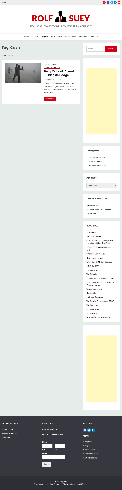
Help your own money (94, 258)
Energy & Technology (97, 157)
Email (45, 453)
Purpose (45, 36)
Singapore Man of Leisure (96, 254)
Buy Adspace (91, 313)
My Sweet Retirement (94, 297)
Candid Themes (82, 484)
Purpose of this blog (9, 433)
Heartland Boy (91, 293)
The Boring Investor (94, 274)
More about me (7, 429)
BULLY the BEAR (92, 266)
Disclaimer (83, 36)
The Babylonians (92, 305)
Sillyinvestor (91, 232)
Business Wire (70, 36)
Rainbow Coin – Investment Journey (100, 278)
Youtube (119, 2)
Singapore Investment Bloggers (98, 209)
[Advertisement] (101, 101)
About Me (35, 36)
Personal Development (52, 67)
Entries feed (90, 450)
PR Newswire (56, 36)
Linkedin (115, 2)
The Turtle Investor (93, 236)
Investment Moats (93, 270)
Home (4, 2)
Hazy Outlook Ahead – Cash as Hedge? (59, 73)
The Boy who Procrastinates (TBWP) (100, 301)
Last (56, 449)
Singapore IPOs (92, 309)
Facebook (108, 2)
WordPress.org (91, 458)
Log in (87, 446)
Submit (47, 464)
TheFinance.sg (92, 205)
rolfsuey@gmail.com (50, 429)
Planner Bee (91, 213)
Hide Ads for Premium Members (99, 317)
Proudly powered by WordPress (46, 484)
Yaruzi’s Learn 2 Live (94, 289)
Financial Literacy (50, 64)
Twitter (111, 2)
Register (88, 442)
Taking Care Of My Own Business (99, 262)
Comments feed (91, 454)
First (43, 449)
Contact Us (94, 36)
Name (45, 442)
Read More (50, 99)
